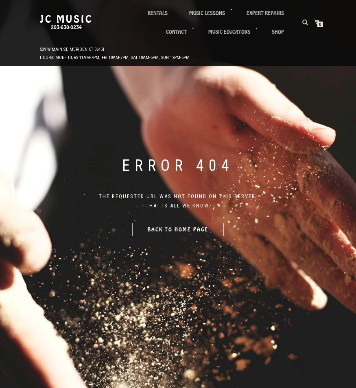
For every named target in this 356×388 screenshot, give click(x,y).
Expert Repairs (265, 13)
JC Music (66, 19)
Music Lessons (207, 13)
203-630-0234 (66, 27)
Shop (278, 32)
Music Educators (229, 32)
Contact (176, 32)
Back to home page (178, 230)
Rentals (158, 13)
